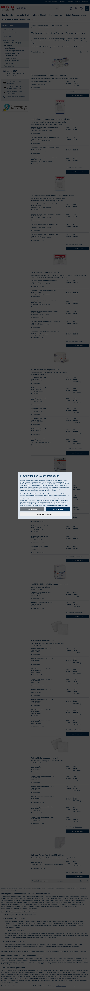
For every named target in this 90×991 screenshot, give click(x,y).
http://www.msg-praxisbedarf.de (28, 480)
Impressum (65, 505)
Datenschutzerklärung (53, 505)
